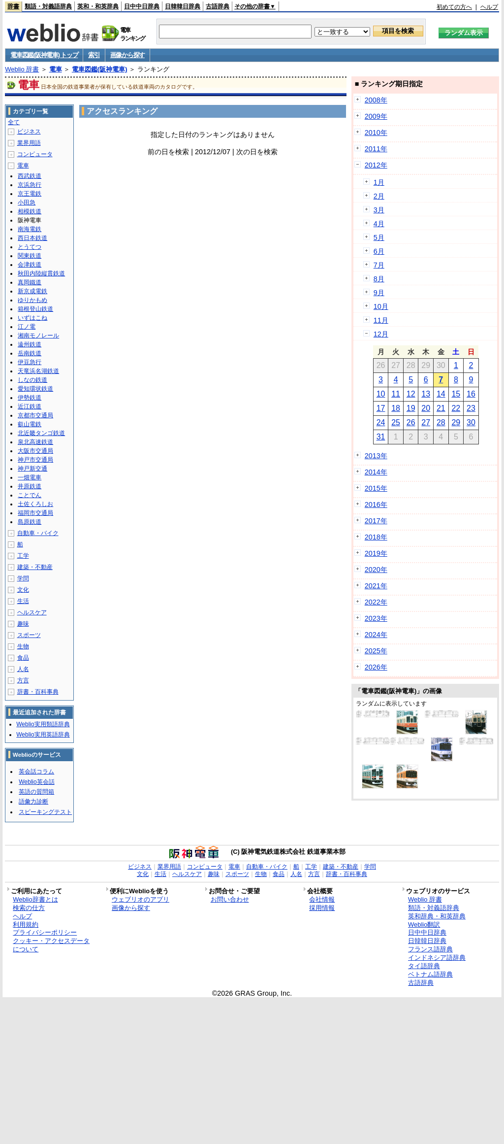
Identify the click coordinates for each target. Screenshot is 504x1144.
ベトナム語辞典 (430, 974)
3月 (379, 210)
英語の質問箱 (36, 791)
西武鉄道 (29, 175)
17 (381, 408)
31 (381, 437)
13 (425, 394)
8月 (379, 279)
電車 (55, 69)
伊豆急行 (29, 362)
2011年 (376, 149)
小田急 (26, 202)
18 (395, 408)
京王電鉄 (29, 193)
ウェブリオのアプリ (140, 899)
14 (441, 394)
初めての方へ (454, 6)
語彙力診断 (33, 801)
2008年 (376, 100)
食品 (23, 657)
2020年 (376, 569)
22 (455, 408)
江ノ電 (26, 326)
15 (455, 394)
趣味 (23, 623)
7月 (379, 265)
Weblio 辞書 (22, 69)
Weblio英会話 (36, 781)
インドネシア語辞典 (437, 957)
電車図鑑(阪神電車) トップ (44, 55)
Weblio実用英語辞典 (42, 734)
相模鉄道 (29, 211)
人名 (23, 669)
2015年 (376, 488)
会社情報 (322, 899)
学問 (23, 578)
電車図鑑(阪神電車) (99, 69)
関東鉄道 (29, 255)
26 (411, 422)
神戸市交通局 (35, 459)
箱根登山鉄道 (35, 308)
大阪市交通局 (35, 450)
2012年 (376, 165)
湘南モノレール (38, 335)
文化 (23, 589)
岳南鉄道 (29, 353)
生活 (23, 601)
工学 (23, 555)
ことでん (29, 495)
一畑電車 (29, 477)
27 (425, 422)
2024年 (376, 635)
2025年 (376, 651)
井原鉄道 (29, 486)
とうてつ (29, 246)
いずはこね (32, 317)
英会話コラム (36, 771)
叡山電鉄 (29, 424)
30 (471, 422)
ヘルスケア (32, 612)
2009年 (376, 116)
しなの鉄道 (32, 379)
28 (441, 422)
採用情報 (322, 907)
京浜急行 (29, 184)
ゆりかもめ (32, 300)
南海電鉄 (29, 229)
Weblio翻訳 (424, 924)
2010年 (376, 132)
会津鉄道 (29, 264)
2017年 (376, 521)
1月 (379, 182)
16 (471, 394)
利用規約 (25, 924)
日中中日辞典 (141, 6)
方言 (23, 680)
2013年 (376, 456)
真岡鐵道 (29, 282)
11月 (381, 320)
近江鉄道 (29, 406)
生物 (23, 646)
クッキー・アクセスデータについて (51, 945)
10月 (381, 306)
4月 (379, 224)
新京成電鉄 (32, 291)
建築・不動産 (35, 567)
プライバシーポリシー (45, 932)
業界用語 (29, 142)
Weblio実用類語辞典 (42, 724)
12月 (381, 334)
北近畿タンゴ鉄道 (41, 433)
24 (381, 422)
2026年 (376, 667)
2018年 (376, 537)
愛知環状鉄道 (35, 388)
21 (441, 408)
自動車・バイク (38, 533)
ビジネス (29, 131)
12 (411, 394)
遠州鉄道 (29, 344)
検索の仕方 (29, 907)
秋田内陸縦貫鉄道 (41, 273)
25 (395, 422)
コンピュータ (35, 154)
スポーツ (29, 635)
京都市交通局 (35, 415)
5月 (379, 237)
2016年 (376, 504)
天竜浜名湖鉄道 (38, 371)
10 (381, 394)
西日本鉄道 (32, 238)
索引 (93, 55)
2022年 (376, 602)
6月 (379, 251)
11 (395, 394)
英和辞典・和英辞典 (437, 916)
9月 (379, 293)
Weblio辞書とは (35, 899)
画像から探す (127, 55)
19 (411, 408)
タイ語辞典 (424, 966)
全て (14, 122)
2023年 (376, 618)
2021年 (376, 586)
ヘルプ (489, 6)
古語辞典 (217, 6)
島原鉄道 (29, 521)
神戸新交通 (32, 468)
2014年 (376, 472)
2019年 (376, 553)
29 (455, 422)
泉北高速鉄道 (35, 441)
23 (471, 408)
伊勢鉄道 (29, 397)
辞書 (13, 6)
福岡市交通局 (35, 512)
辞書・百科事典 (38, 691)
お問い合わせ (230, 899)
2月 (379, 196)
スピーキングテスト (45, 811)
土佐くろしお (35, 504)
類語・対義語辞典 (48, 6)
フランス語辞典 (430, 949)
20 (425, 408)
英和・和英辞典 (98, 6)
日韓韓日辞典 (182, 6)
